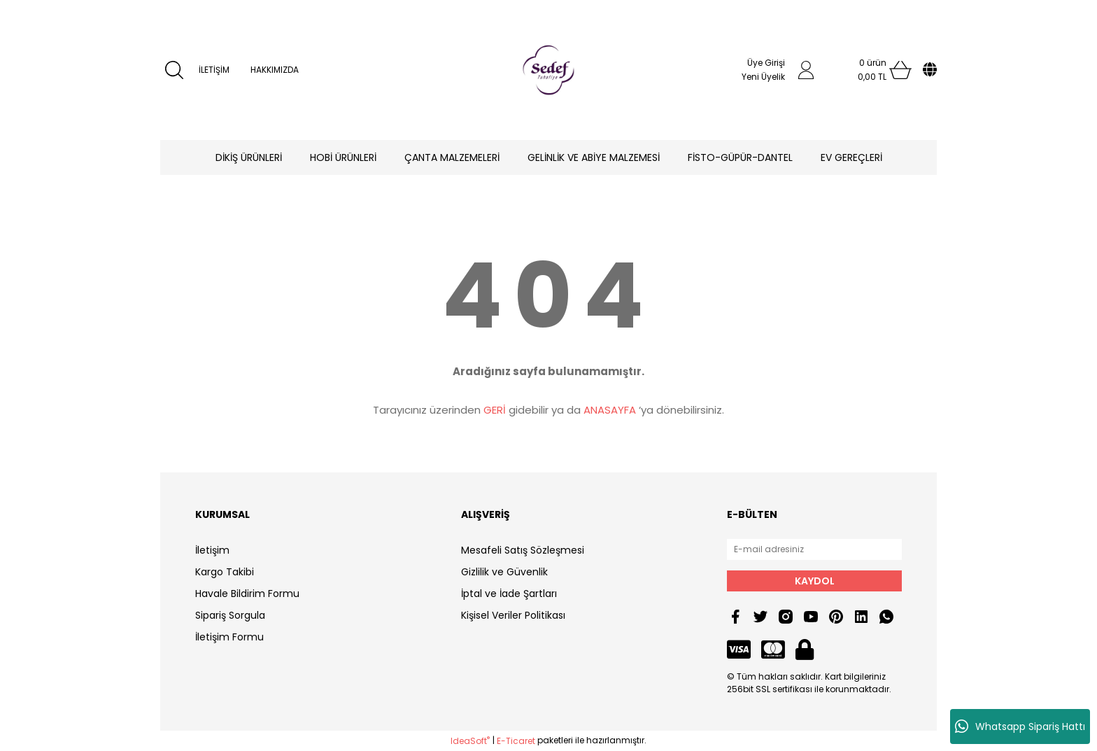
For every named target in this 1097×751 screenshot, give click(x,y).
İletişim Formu (229, 637)
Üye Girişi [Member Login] (766, 63)
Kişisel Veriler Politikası (513, 615)
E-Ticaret (516, 741)
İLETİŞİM (214, 70)
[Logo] (548, 70)
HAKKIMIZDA (274, 70)
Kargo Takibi (224, 572)
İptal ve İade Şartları (509, 594)
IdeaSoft (470, 741)
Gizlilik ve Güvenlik (504, 572)
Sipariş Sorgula (230, 615)
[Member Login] (806, 70)
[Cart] (872, 70)
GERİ (494, 409)
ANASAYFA (609, 409)
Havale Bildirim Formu (247, 594)
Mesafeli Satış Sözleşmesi (522, 550)
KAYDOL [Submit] (815, 581)
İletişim (212, 550)
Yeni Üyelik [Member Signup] (763, 77)
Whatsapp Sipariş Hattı (1020, 726)
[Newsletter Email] (814, 549)
